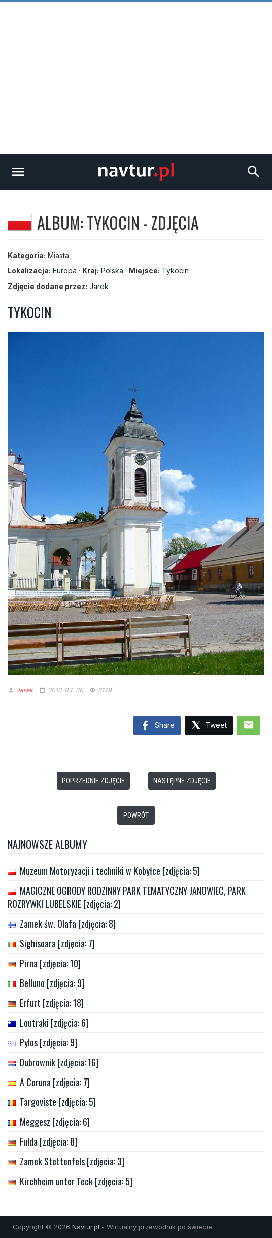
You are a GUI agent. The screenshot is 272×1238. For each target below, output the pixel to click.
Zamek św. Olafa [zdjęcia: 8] (68, 923)
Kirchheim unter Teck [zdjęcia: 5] (76, 1181)
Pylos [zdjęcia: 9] (48, 1042)
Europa (65, 270)
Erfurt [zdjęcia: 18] (52, 1002)
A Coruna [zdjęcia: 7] (55, 1082)
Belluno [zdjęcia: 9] (52, 983)
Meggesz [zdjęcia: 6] (55, 1121)
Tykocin (175, 270)
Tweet (209, 725)
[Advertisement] (136, 78)
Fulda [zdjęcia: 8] (48, 1141)
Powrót (136, 815)
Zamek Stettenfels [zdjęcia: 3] (72, 1161)
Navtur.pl (85, 1227)
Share (157, 726)
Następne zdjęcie (182, 781)
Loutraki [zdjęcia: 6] (54, 1022)
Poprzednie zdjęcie (93, 781)
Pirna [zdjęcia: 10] (50, 963)
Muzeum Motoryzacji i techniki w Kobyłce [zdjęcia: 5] (110, 870)
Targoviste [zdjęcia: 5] (58, 1101)
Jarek (99, 286)
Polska (112, 270)
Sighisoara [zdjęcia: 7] (57, 943)
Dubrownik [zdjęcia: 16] (59, 1062)
